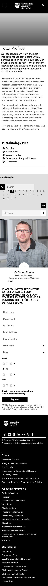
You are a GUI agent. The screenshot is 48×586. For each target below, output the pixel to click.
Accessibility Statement (12, 516)
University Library (10, 475)
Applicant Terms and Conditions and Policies (22, 482)
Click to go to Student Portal (14, 570)
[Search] (19, 187)
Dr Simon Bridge (24, 272)
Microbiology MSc (15, 143)
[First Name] (24, 312)
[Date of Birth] (24, 319)
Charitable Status (9, 508)
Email (10, 281)
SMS (4, 380)
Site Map (6, 541)
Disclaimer (6, 523)
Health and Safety (10, 563)
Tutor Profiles (12, 152)
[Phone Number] (24, 339)
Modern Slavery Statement (13, 527)
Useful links (9, 547)
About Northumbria (14, 489)
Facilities (10, 148)
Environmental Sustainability (15, 567)
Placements (11, 162)
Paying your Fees (9, 555)
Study (5, 455)
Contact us (7, 552)
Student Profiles (13, 155)
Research (6, 497)
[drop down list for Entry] (24, 352)
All (4, 191)
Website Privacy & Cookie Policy (16, 520)
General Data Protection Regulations (18, 578)
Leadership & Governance (13, 501)
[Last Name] (24, 325)
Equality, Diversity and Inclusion (16, 559)
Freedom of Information (12, 512)
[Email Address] (24, 332)
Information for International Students (19, 471)
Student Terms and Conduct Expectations (20, 479)
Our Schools (7, 467)
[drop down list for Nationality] (24, 345)
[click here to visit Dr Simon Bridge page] (24, 243)
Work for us (7, 505)
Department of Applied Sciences (21, 159)
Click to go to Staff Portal (13, 574)
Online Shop (7, 582)
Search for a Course (10, 460)
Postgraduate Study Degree (14, 464)
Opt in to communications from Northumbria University (17, 392)
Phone (5, 369)
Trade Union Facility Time (13, 531)
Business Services (10, 493)
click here (33, 409)
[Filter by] (24, 213)
